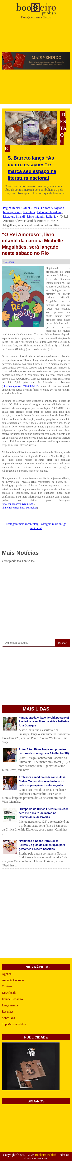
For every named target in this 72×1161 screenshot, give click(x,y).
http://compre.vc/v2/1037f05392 (20, 386)
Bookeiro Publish (45, 1154)
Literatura (29, 212)
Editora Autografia (52, 208)
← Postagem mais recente (18, 524)
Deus (35, 208)
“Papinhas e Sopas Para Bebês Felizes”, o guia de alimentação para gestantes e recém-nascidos (42, 844)
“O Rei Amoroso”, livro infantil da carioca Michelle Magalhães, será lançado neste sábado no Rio (32, 244)
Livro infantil (35, 216)
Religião (51, 216)
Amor (26, 208)
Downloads (9, 992)
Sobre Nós (8, 1017)
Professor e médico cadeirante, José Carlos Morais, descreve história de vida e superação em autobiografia (42, 781)
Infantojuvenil (12, 212)
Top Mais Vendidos (14, 1024)
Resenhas (7, 1011)
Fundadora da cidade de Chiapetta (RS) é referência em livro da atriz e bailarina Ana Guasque (44, 721)
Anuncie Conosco (13, 980)
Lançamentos (10, 1005)
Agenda (7, 974)
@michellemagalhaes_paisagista (19, 507)
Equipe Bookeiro (12, 999)
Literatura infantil (14, 216)
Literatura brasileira (49, 212)
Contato (7, 986)
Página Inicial (11, 208)
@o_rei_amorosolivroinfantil (18, 504)
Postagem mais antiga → (54, 524)
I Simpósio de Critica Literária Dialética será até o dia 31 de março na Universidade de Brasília (44, 813)
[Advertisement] (36, 600)
